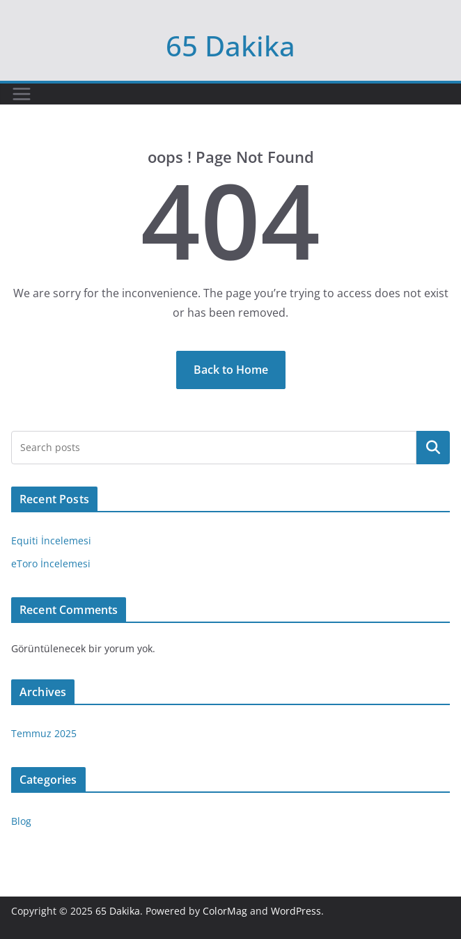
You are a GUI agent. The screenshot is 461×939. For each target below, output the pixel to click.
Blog (21, 821)
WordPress (296, 910)
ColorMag (225, 910)
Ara (433, 447)
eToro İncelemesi (51, 563)
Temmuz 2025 (44, 733)
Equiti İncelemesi (51, 540)
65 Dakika (230, 45)
